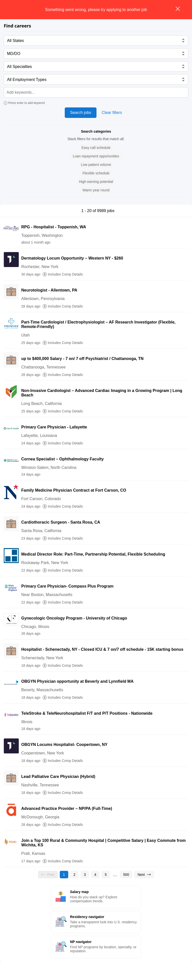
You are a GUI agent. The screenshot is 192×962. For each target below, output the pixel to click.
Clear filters (112, 112)
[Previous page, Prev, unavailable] (48, 874)
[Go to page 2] (74, 874)
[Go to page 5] (106, 874)
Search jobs (80, 112)
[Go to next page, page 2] (144, 874)
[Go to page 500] (126, 874)
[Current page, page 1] (64, 874)
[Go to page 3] (84, 874)
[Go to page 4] (95, 874)
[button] (96, 148)
